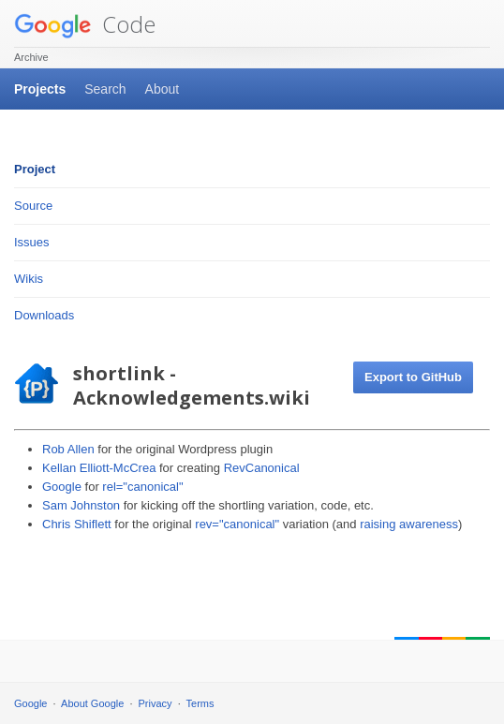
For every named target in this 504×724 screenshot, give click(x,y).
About (162, 88)
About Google (92, 703)
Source (33, 206)
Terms (200, 703)
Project (34, 169)
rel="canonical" (142, 487)
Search (105, 88)
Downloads (44, 315)
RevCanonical (262, 468)
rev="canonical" (237, 524)
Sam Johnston (81, 505)
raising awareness (409, 524)
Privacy (155, 703)
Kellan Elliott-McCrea (99, 468)
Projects (40, 88)
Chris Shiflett (76, 524)
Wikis (28, 279)
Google (62, 487)
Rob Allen (68, 449)
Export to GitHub (413, 377)
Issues (32, 242)
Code (85, 23)
